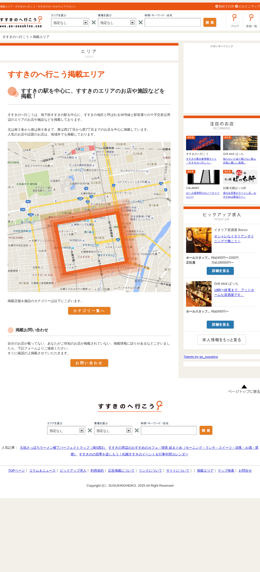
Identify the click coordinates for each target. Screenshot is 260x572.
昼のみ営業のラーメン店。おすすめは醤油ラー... (239, 195)
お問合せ (245, 470)
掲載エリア (205, 470)
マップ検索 (226, 470)
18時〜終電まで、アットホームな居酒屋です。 (234, 292)
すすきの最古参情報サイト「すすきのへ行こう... (201, 160)
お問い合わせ (89, 363)
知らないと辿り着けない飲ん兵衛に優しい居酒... (239, 160)
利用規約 (97, 470)
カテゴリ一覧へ (89, 311)
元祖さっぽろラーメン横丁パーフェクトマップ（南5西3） (63, 448)
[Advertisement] (222, 81)
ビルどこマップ (249, 6)
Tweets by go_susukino (201, 357)
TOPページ (16, 470)
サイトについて (177, 470)
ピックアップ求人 (73, 470)
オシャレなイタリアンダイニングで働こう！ (234, 238)
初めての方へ (228, 6)
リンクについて (150, 470)
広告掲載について (121, 470)
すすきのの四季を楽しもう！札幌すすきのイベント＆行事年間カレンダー (133, 454)
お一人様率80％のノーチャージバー (202, 195)
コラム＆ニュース (42, 470)
